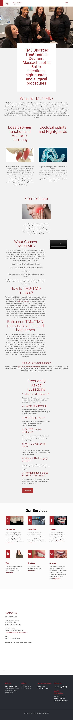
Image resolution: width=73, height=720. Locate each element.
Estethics (31, 563)
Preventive (32, 529)
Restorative (10, 529)
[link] (14, 520)
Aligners (53, 563)
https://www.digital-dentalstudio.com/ (16, 632)
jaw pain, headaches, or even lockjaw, (29, 366)
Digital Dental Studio (11, 686)
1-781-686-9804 (26, 688)
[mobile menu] (66, 3)
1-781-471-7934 (10, 628)
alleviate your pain (23, 301)
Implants (53, 529)
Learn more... (9, 543)
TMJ (7, 563)
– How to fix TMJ (59, 696)
